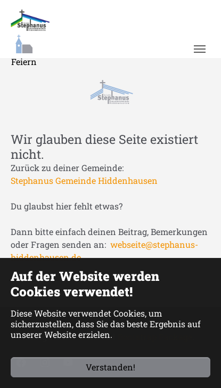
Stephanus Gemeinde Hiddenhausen (84, 180)
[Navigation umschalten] (199, 49)
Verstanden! (110, 367)
